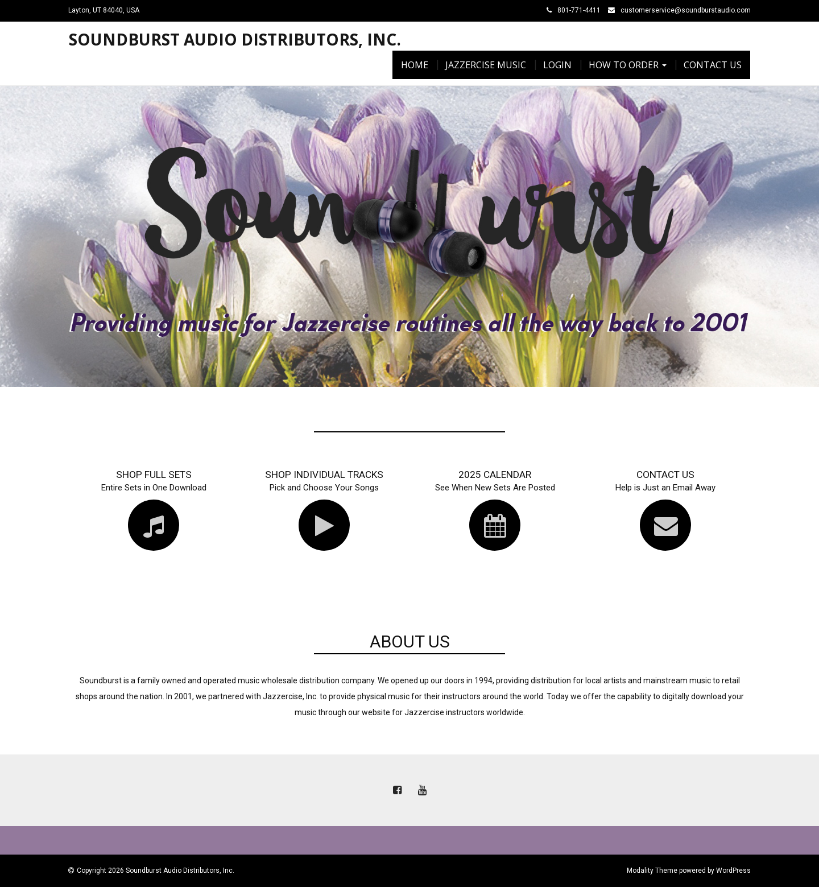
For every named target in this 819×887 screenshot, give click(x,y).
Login (557, 65)
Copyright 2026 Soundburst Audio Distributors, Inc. (155, 870)
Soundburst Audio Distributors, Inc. (235, 39)
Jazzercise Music (485, 65)
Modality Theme (652, 870)
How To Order (628, 65)
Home (414, 65)
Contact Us (713, 65)
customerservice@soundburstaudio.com (686, 10)
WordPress (733, 870)
